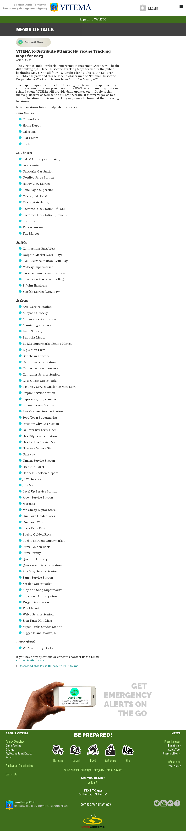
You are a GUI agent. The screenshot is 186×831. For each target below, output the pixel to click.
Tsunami (75, 760)
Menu (180, 5)
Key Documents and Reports (19, 753)
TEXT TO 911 (93, 790)
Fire (128, 760)
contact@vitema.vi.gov (32, 660)
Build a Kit (93, 782)
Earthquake (110, 760)
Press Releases (172, 741)
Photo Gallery (174, 746)
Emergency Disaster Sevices (107, 769)
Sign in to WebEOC (93, 19)
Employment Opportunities (19, 765)
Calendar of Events (172, 753)
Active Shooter (71, 769)
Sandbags (86, 769)
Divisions (10, 749)
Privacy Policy (174, 766)
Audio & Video (174, 749)
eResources (174, 761)
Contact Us (11, 774)
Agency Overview (15, 741)
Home (16, 802)
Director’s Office (13, 746)
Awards (9, 757)
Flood (93, 760)
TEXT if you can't (99, 794)
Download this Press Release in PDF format (49, 666)
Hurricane (58, 760)
